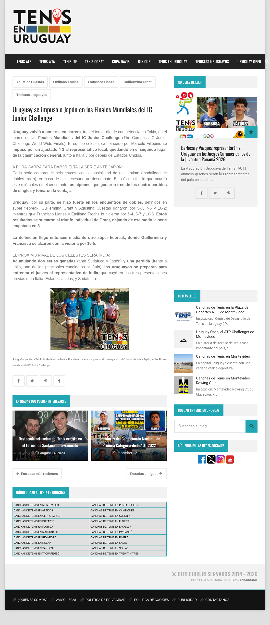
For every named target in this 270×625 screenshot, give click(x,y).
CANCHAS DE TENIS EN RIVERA (109, 537)
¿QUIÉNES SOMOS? (30, 600)
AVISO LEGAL (64, 600)
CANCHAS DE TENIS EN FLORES (109, 521)
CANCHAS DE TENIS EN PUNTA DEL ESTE (114, 505)
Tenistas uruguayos (31, 95)
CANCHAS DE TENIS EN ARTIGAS (33, 510)
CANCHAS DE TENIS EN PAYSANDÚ (111, 532)
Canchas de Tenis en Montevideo (223, 356)
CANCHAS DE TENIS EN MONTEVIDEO (36, 505)
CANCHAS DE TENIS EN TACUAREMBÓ (37, 553)
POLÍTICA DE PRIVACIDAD (102, 600)
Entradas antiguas (146, 474)
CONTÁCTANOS (214, 600)
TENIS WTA (47, 61)
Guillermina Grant (138, 82)
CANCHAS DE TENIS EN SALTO (108, 543)
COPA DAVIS (121, 61)
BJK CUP (144, 61)
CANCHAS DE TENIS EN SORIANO (110, 548)
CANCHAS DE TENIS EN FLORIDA (33, 526)
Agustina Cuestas (30, 82)
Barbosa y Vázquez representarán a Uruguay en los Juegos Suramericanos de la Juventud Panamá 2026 (215, 153)
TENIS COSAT (94, 61)
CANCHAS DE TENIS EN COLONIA (110, 516)
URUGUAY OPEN (249, 61)
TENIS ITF (70, 61)
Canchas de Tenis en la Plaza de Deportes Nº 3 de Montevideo (222, 309)
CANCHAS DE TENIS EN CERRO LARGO (37, 516)
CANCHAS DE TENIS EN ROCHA (32, 543)
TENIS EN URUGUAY (173, 61)
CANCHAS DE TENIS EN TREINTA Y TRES (114, 553)
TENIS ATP (24, 61)
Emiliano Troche (66, 82)
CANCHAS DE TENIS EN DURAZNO (34, 521)
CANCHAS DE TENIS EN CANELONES (112, 510)
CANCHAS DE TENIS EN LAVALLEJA (111, 526)
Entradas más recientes (37, 474)
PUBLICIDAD (184, 600)
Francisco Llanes (101, 82)
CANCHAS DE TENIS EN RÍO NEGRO (35, 537)
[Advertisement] (216, 248)
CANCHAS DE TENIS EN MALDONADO (36, 532)
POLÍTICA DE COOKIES (149, 600)
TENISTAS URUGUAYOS (212, 61)
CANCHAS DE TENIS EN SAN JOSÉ (34, 548)
